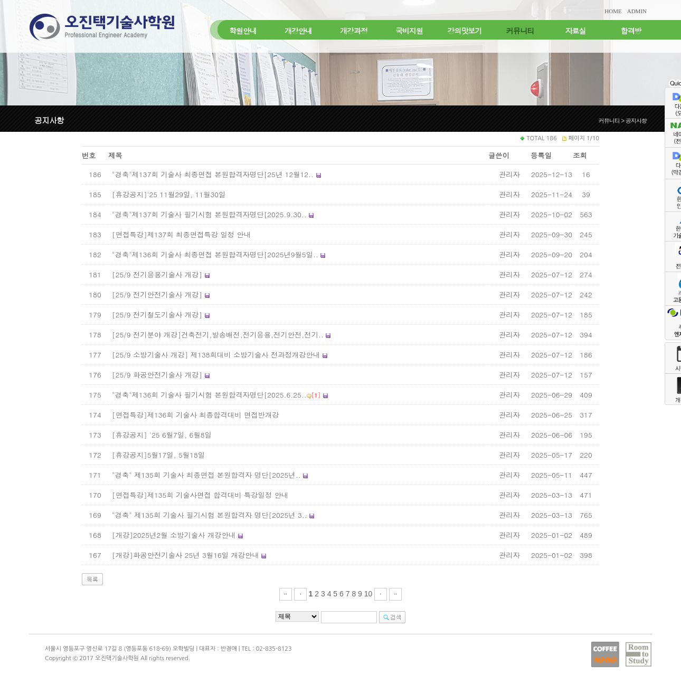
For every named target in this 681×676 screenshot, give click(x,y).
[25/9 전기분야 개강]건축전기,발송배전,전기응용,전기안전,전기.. (218, 335)
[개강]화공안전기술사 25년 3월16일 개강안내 (185, 555)
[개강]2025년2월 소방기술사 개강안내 (173, 535)
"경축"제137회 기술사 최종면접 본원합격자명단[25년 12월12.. (213, 174)
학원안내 (243, 30)
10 (368, 594)
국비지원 (409, 30)
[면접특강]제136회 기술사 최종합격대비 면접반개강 (195, 415)
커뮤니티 (520, 30)
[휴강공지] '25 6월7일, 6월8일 (162, 435)
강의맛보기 (465, 30)
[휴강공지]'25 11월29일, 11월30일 (168, 194)
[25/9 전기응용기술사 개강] (157, 274)
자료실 (575, 30)
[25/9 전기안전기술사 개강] (157, 294)
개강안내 (298, 30)
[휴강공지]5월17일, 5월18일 (158, 455)
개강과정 (353, 30)
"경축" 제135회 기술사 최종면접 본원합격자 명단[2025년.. (206, 475)
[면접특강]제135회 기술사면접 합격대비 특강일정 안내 (200, 495)
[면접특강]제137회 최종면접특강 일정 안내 (181, 234)
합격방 (631, 30)
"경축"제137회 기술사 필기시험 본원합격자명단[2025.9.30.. (209, 214)
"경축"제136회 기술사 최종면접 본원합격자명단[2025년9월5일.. (215, 254)
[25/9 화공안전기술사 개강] (158, 375)
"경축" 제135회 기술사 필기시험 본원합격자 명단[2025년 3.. (209, 515)
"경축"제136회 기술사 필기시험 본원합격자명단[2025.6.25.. (209, 395)
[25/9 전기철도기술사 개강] (157, 315)
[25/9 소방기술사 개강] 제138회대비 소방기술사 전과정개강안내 (216, 355)
